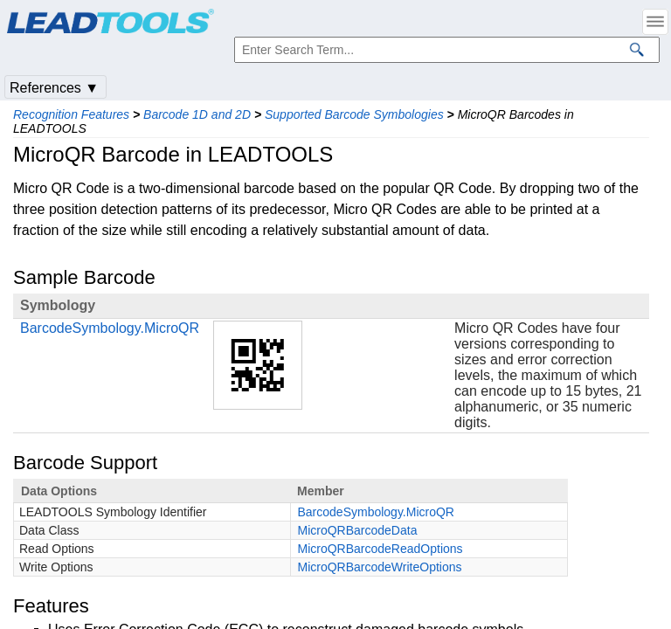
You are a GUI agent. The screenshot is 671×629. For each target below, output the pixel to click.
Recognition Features (71, 114)
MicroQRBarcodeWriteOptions (380, 567)
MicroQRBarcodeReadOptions (380, 549)
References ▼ (54, 87)
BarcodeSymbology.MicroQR (109, 328)
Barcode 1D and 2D (197, 114)
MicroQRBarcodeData (358, 530)
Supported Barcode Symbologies (354, 114)
